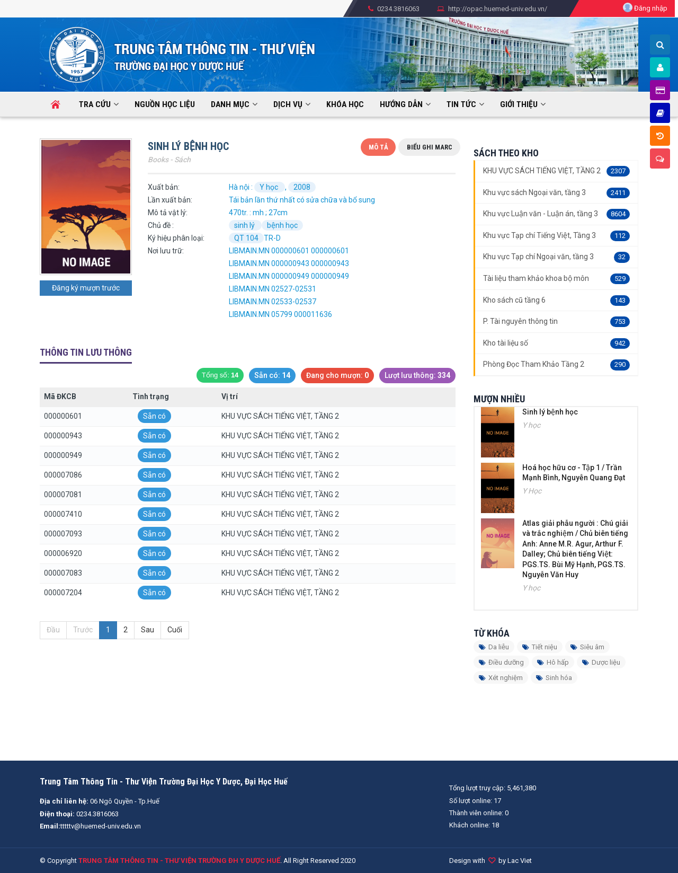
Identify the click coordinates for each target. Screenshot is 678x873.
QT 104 (246, 238)
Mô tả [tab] (378, 147)
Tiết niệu (539, 647)
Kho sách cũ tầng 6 (556, 300)
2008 (301, 187)
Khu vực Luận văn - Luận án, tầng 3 (556, 214)
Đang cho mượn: (337, 376)
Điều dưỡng (501, 662)
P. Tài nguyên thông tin (556, 321)
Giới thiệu (519, 104)
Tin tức (461, 104)
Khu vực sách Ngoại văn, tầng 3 (556, 193)
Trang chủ (42, 97)
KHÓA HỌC (345, 104)
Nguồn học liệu (165, 104)
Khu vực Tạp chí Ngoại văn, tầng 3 (556, 257)
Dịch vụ (287, 104)
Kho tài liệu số (556, 343)
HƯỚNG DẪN (401, 104)
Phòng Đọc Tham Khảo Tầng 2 (556, 364)
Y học (270, 187)
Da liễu (494, 647)
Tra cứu (95, 104)
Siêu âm (587, 647)
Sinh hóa (554, 678)
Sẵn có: (272, 376)
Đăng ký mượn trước (86, 288)
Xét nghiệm (501, 678)
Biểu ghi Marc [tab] (429, 147)
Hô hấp (553, 662)
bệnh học (282, 225)
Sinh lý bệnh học (550, 412)
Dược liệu (601, 662)
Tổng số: (220, 375)
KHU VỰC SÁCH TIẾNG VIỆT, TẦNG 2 (556, 171)
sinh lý (245, 225)
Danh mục (230, 104)
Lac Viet (519, 861)
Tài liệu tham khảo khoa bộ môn (556, 279)
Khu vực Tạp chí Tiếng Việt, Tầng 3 (556, 236)
